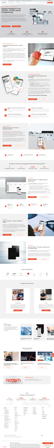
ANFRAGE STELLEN (44, 414)
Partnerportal (34, 414)
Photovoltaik (16, 417)
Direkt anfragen (16, 26)
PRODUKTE (15, 407)
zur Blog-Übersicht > (27, 349)
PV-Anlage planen (32, 259)
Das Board (25, 411)
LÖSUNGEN (5, 407)
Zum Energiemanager (33, 99)
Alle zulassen (47, 436)
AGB (22, 443)
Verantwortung (25, 409)
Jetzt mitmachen (7, 145)
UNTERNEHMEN (26, 407)
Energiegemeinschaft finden (19, 145)
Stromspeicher (16, 420)
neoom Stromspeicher (44, 197)
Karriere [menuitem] (43, 2)
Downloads (34, 410)
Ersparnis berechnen (6, 26)
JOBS (42, 409)
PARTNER (34, 407)
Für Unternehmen (6, 415)
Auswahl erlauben (47, 438)
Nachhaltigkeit (25, 410)
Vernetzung (15, 412)
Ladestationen (16, 428)
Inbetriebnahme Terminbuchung (35, 413)
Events (24, 414)
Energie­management (7, 418)
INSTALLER (16, 416)
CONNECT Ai (16, 413)
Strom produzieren (6, 416)
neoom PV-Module (44, 259)
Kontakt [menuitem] (40, 2)
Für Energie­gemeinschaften (7, 422)
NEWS (43, 407)
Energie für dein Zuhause (11, 2)
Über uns (24, 2)
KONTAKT (43, 413)
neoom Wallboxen (19, 234)
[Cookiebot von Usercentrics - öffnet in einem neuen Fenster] (5, 446)
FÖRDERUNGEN (44, 416)
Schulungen (34, 409)
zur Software (44, 99)
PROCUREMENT (44, 418)
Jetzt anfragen (7, 234)
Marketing (34, 411)
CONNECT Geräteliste (17, 415)
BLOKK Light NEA (17, 423)
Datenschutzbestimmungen (16, 443)
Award (24, 415)
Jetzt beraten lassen (7, 64)
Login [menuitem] (45, 2)
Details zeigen (40, 446)
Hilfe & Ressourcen (18, 2)
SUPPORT (43, 411)
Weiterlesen (8, 367)
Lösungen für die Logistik (7, 419)
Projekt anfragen (6, 427)
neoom (24, 412)
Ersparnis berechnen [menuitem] (50, 2)
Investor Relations (26, 413)
